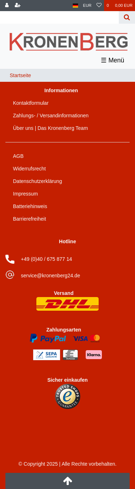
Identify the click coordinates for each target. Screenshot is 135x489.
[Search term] (60, 17)
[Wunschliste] (99, 5)
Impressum (25, 194)
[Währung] (87, 5)
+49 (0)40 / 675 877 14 (46, 259)
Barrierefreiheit (29, 219)
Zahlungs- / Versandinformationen (51, 115)
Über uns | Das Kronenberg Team (50, 128)
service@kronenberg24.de (50, 275)
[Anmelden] (7, 5)
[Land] (75, 5)
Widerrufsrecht (29, 168)
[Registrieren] (17, 5)
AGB (18, 156)
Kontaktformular (31, 103)
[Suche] (127, 17)
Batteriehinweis (30, 206)
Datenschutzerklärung (37, 181)
